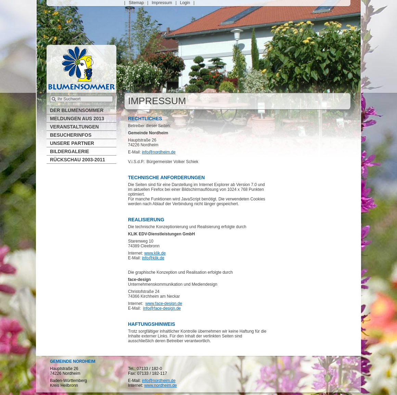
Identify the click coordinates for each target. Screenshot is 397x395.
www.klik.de (155, 253)
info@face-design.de (162, 308)
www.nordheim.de (160, 385)
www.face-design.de (163, 303)
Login (185, 2)
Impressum (162, 2)
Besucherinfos (70, 135)
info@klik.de (153, 258)
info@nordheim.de (159, 152)
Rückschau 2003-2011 (77, 159)
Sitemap (136, 2)
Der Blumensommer (76, 110)
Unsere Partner (72, 143)
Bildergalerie (69, 151)
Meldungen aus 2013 (77, 118)
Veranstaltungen (74, 126)
